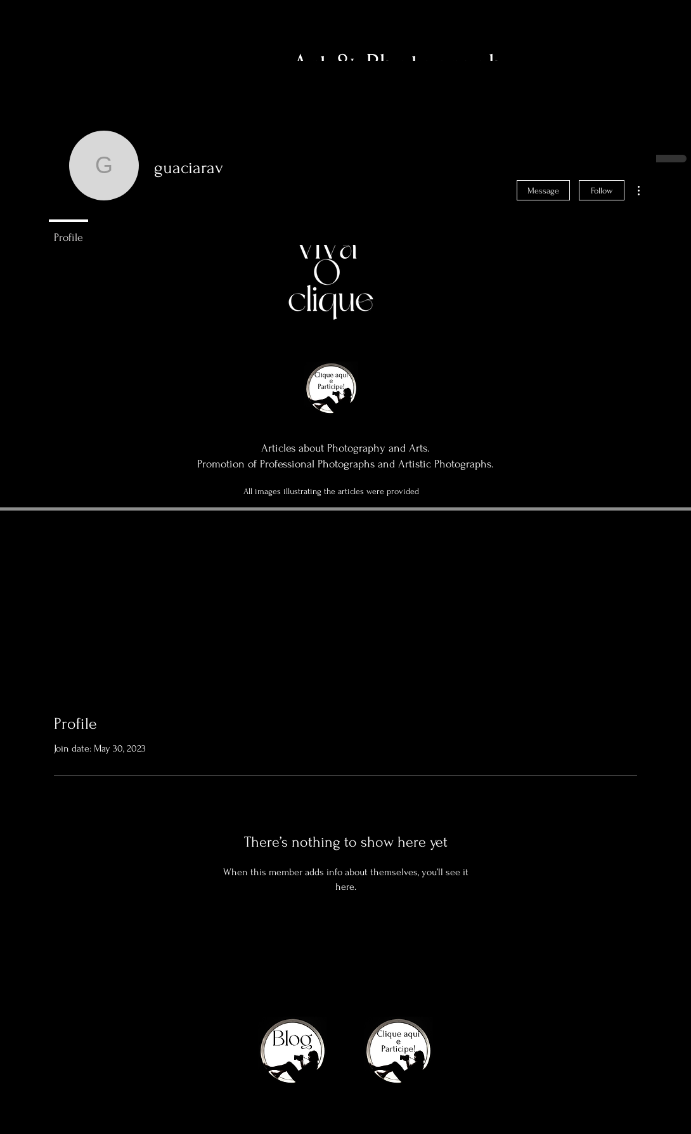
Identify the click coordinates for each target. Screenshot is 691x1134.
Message (543, 190)
